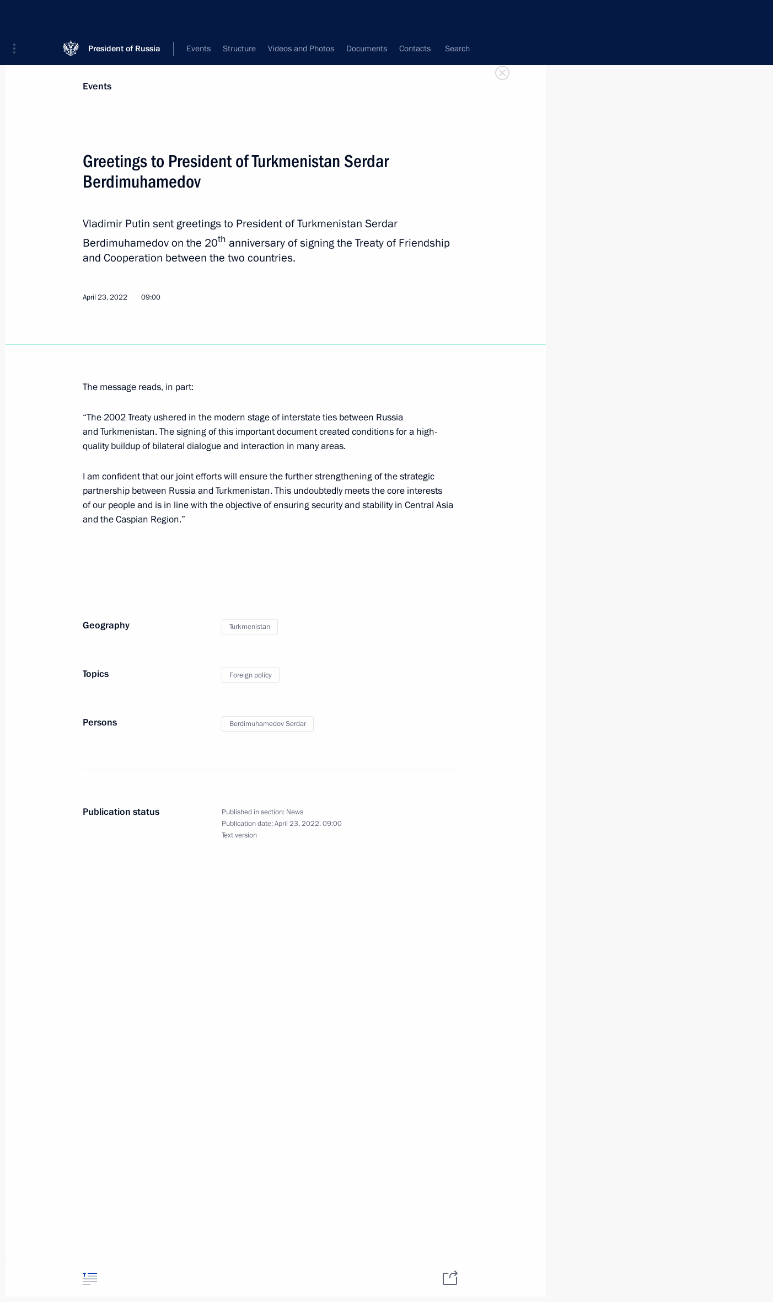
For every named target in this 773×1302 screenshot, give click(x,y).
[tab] (90, 1278)
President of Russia (124, 16)
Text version (239, 835)
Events (97, 86)
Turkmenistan (249, 627)
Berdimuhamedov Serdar (267, 724)
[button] (18, 16)
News (294, 812)
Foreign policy (250, 675)
